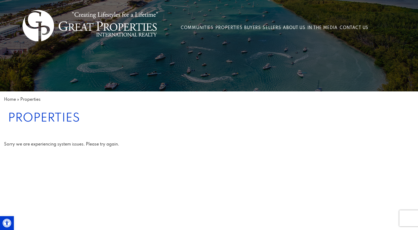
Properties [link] (229, 28)
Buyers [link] (252, 28)
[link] (7, 223)
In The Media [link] (322, 28)
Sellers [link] (272, 28)
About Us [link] (294, 28)
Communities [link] (197, 28)
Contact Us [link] (354, 28)
